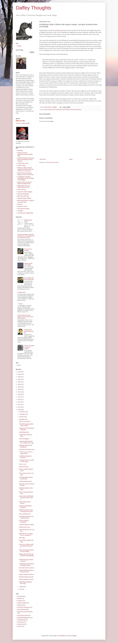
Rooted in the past (23, 466)
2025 (19, 371)
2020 (19, 384)
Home (71, 159)
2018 (19, 389)
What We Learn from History (25, 611)
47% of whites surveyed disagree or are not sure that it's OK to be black (26, 316)
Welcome (20, 626)
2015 (19, 397)
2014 (19, 399)
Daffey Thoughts (33, 7)
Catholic (46, 109)
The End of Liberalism (76, 109)
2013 (19, 402)
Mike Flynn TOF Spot (23, 196)
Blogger (74, 635)
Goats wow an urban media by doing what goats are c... (26, 546)
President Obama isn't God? (26, 577)
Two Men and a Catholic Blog (25, 213)
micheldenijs (62, 635)
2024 (19, 374)
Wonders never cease (24, 527)
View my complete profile (22, 123)
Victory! (20, 303)
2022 (19, 379)
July (20, 589)
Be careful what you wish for (26, 567)
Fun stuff (20, 596)
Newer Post (43, 159)
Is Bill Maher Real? (24, 432)
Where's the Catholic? (24, 421)
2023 (19, 376)
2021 (19, 382)
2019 (19, 387)
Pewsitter (20, 204)
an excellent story (58, 30)
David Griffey (21, 120)
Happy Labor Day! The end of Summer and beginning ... (26, 555)
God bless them (22, 292)
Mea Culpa (22, 537)
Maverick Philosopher (23, 194)
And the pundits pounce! (25, 481)
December (22, 411)
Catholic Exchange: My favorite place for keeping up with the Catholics (26, 159)
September (22, 419)
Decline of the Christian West (55, 109)
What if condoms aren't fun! (26, 579)
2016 (19, 394)
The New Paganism (24, 438)
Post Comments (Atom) (52, 162)
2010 (19, 409)
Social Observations (23, 615)
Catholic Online (22, 165)
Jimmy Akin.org (22, 189)
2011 (19, 407)
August (21, 586)
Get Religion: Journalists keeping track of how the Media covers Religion (26, 178)
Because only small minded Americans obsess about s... (26, 497)
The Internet (21, 622)
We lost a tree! (22, 464)
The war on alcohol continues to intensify (29, 347)
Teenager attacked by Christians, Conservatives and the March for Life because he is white (26, 236)
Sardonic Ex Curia (22, 206)
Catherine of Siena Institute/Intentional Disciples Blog (25, 154)
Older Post (99, 159)
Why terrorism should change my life (29, 331)
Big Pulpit (20, 150)
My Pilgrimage (21, 619)
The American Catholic (24, 208)
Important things (22, 603)
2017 (19, 392)
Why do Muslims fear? (25, 514)
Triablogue (20, 210)
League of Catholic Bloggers (25, 191)
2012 (19, 404)
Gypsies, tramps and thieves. (26, 574)
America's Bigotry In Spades (26, 524)
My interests (21, 624)
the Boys (20, 605)
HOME (19, 46)
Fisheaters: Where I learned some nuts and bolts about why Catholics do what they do (25, 169)
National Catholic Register (24, 198)
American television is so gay (26, 449)
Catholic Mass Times (23, 163)
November (22, 414)
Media (19, 598)
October (21, 416)
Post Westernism (66, 109)
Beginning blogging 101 (24, 617)
